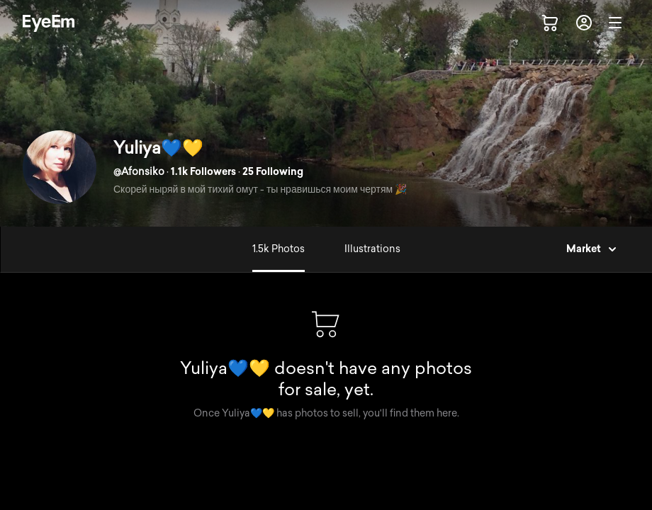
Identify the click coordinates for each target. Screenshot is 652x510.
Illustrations (372, 249)
